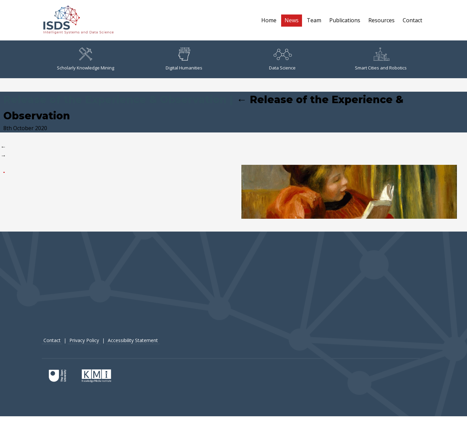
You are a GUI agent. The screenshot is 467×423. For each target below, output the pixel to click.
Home (268, 20)
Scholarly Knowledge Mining (85, 59)
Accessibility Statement (133, 340)
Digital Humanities (184, 59)
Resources (381, 20)
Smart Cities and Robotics (381, 59)
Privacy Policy (84, 340)
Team (314, 20)
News (292, 20)
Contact (412, 20)
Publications (344, 20)
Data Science (282, 59)
